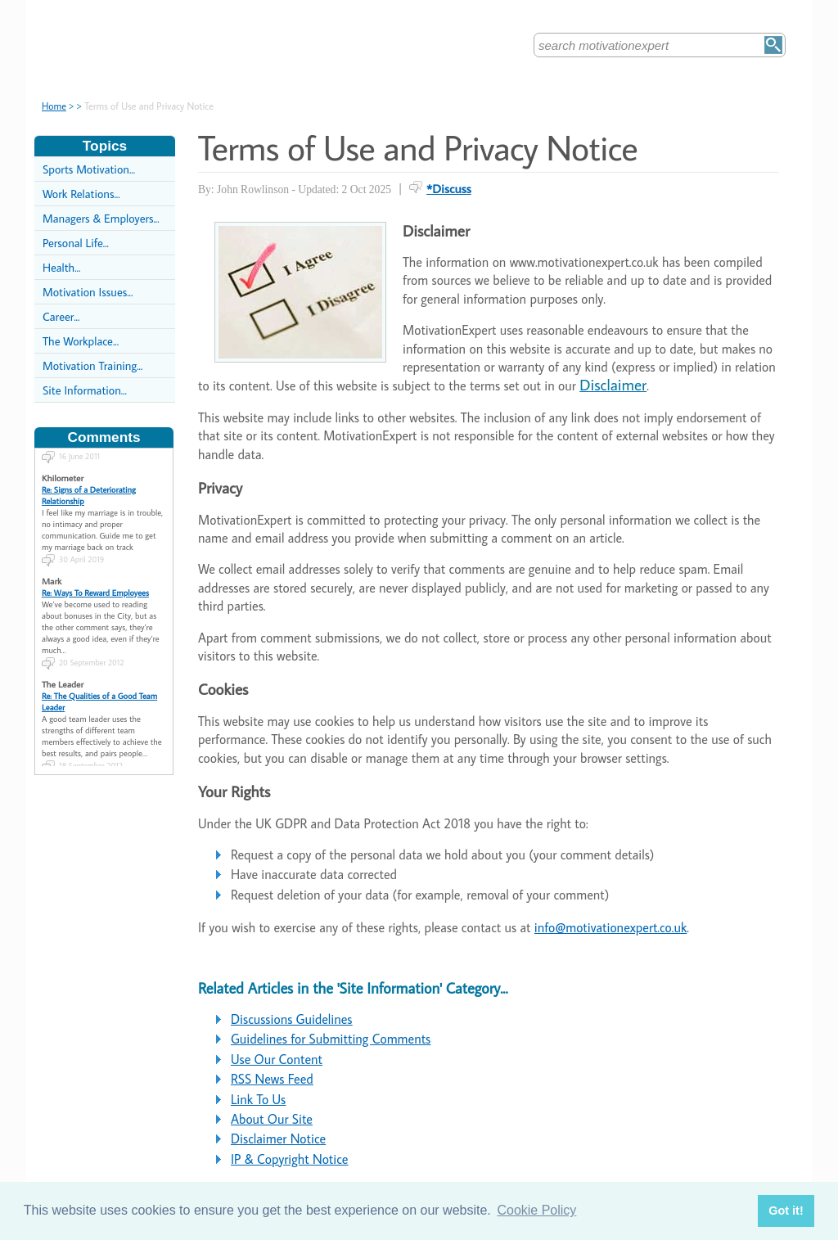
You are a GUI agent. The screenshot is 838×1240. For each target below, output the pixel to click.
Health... (61, 267)
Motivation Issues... (88, 292)
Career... (61, 316)
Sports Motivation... (89, 169)
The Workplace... (81, 341)
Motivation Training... (92, 365)
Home (54, 106)
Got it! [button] (785, 1210)
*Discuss (448, 188)
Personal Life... (76, 242)
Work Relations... (81, 193)
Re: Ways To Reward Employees (95, 585)
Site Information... (85, 390)
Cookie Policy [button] (536, 1210)
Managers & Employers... (101, 218)
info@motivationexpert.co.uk (610, 927)
